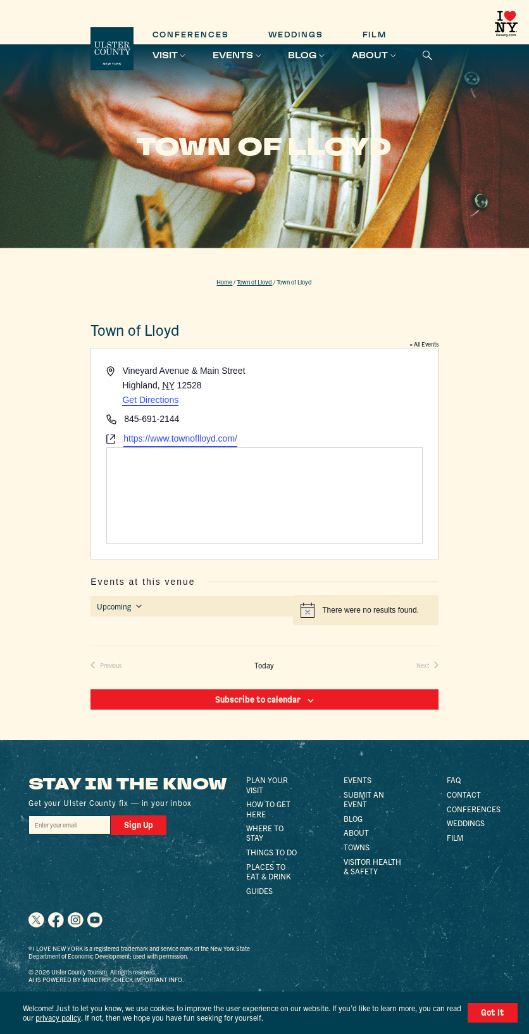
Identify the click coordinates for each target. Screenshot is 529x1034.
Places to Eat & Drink (268, 871)
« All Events (424, 344)
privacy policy (58, 1017)
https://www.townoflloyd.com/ (180, 438)
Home (224, 282)
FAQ (454, 779)
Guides (259, 890)
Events (233, 55)
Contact (464, 794)
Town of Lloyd (254, 282)
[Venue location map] (264, 495)
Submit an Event (364, 798)
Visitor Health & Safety (372, 866)
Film (375, 35)
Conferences (191, 35)
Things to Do (271, 852)
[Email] (69, 824)
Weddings (295, 35)
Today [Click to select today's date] (264, 665)
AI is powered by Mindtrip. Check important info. (106, 979)
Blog (302, 55)
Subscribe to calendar (258, 699)
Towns (357, 847)
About (370, 55)
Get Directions (150, 400)
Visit (165, 55)
